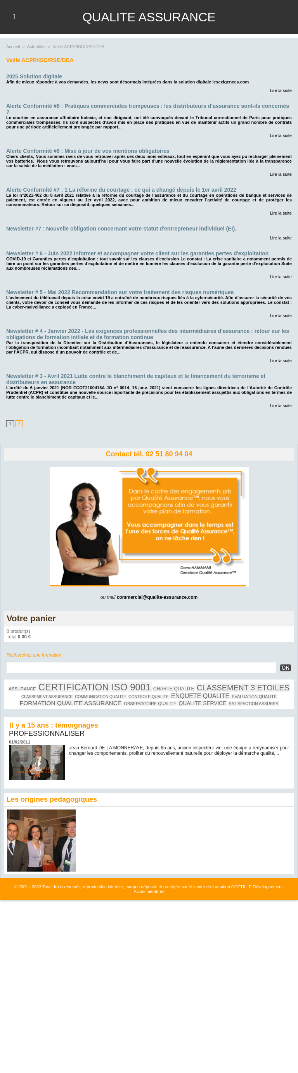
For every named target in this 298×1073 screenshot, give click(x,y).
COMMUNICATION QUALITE (100, 697)
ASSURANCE (22, 688)
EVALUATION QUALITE (254, 696)
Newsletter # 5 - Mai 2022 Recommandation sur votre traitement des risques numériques (120, 292)
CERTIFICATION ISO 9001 (94, 687)
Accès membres (149, 891)
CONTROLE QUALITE (148, 697)
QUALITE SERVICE (203, 703)
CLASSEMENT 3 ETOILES (243, 687)
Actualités (36, 46)
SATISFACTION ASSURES (254, 703)
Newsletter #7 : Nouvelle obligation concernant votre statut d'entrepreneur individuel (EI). (121, 228)
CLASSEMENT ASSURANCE (47, 697)
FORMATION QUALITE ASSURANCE (70, 703)
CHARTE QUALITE (173, 689)
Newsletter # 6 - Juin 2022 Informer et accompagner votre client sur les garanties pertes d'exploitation (137, 253)
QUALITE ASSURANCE (148, 17)
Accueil (13, 46)
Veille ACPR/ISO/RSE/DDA (78, 46)
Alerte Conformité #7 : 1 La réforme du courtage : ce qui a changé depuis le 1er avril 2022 (121, 190)
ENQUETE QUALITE (200, 696)
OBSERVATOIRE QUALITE (150, 703)
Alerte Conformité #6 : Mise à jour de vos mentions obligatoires (88, 151)
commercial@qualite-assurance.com (157, 597)
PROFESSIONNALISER (47, 733)
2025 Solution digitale (34, 76)
